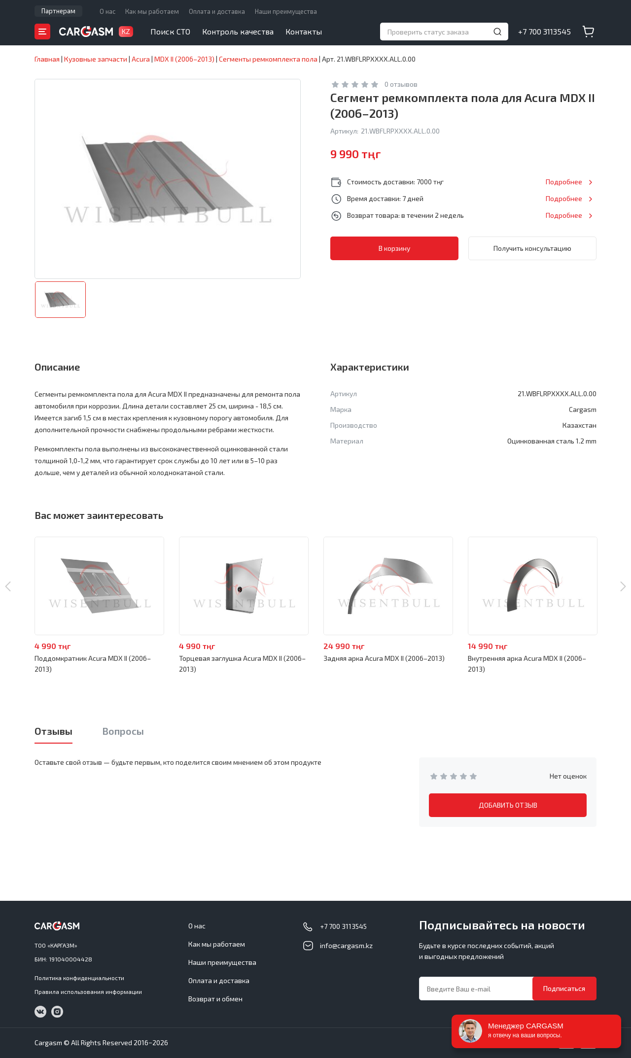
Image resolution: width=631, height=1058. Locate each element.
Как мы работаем (152, 11)
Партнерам (58, 11)
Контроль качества (238, 31)
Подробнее (564, 181)
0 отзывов (401, 84)
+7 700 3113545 (544, 31)
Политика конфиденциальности (79, 977)
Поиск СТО (170, 31)
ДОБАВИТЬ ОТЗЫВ (508, 805)
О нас (107, 11)
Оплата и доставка (217, 11)
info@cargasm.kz (346, 945)
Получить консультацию (532, 248)
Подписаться (564, 988)
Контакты (303, 31)
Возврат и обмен (215, 998)
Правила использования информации (88, 991)
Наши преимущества (286, 11)
